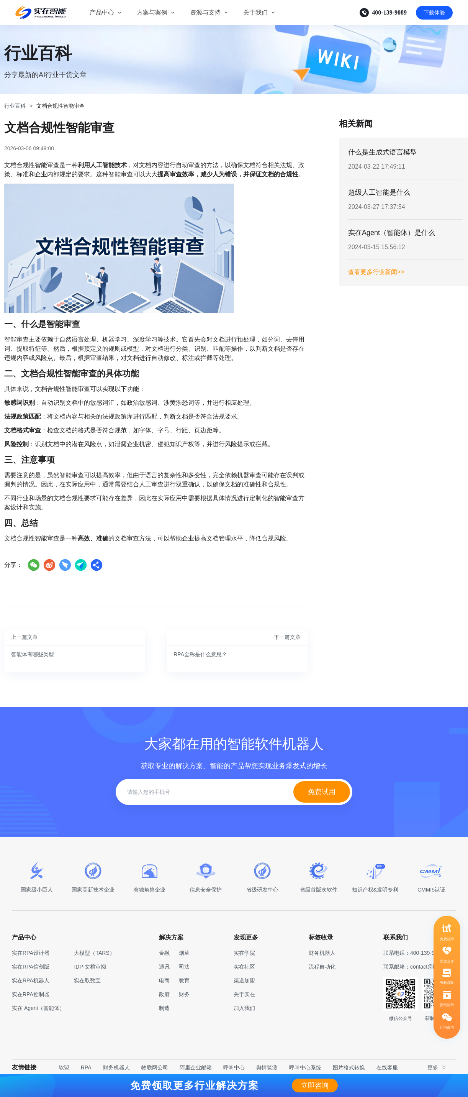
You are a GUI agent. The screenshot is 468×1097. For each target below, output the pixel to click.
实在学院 (244, 953)
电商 (164, 980)
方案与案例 (152, 12)
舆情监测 (267, 1067)
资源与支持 (205, 12)
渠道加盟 (244, 980)
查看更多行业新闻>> (376, 272)
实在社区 (244, 967)
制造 (164, 1008)
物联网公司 (154, 1067)
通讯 (164, 967)
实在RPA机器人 (30, 980)
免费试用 (321, 792)
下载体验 (434, 13)
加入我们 (244, 1008)
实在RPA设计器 (30, 953)
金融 (164, 953)
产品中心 (102, 12)
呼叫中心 (234, 1067)
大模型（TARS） (94, 953)
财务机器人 (116, 1067)
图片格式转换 (349, 1067)
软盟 (64, 1067)
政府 (164, 994)
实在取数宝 (87, 980)
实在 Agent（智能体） (38, 1008)
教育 (184, 980)
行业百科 (15, 106)
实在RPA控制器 (30, 994)
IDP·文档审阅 (90, 967)
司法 (184, 967)
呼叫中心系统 (305, 1067)
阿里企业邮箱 (196, 1067)
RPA (86, 1067)
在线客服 (387, 1067)
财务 (184, 994)
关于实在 (244, 994)
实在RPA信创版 (30, 967)
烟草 (184, 953)
